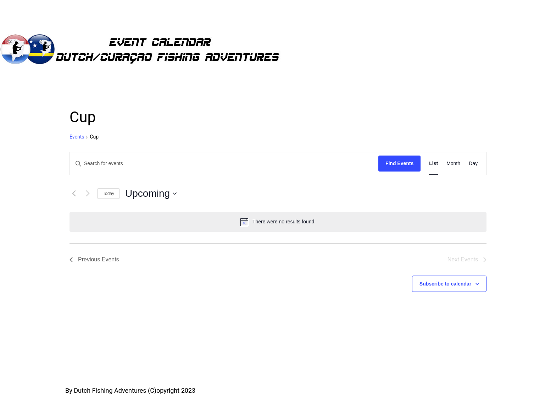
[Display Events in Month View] (453, 163)
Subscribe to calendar (445, 284)
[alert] (278, 222)
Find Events (399, 163)
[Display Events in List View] (433, 163)
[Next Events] (87, 193)
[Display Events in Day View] (473, 163)
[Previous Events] (74, 193)
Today (108, 193)
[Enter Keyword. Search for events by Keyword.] (224, 163)
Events (77, 137)
